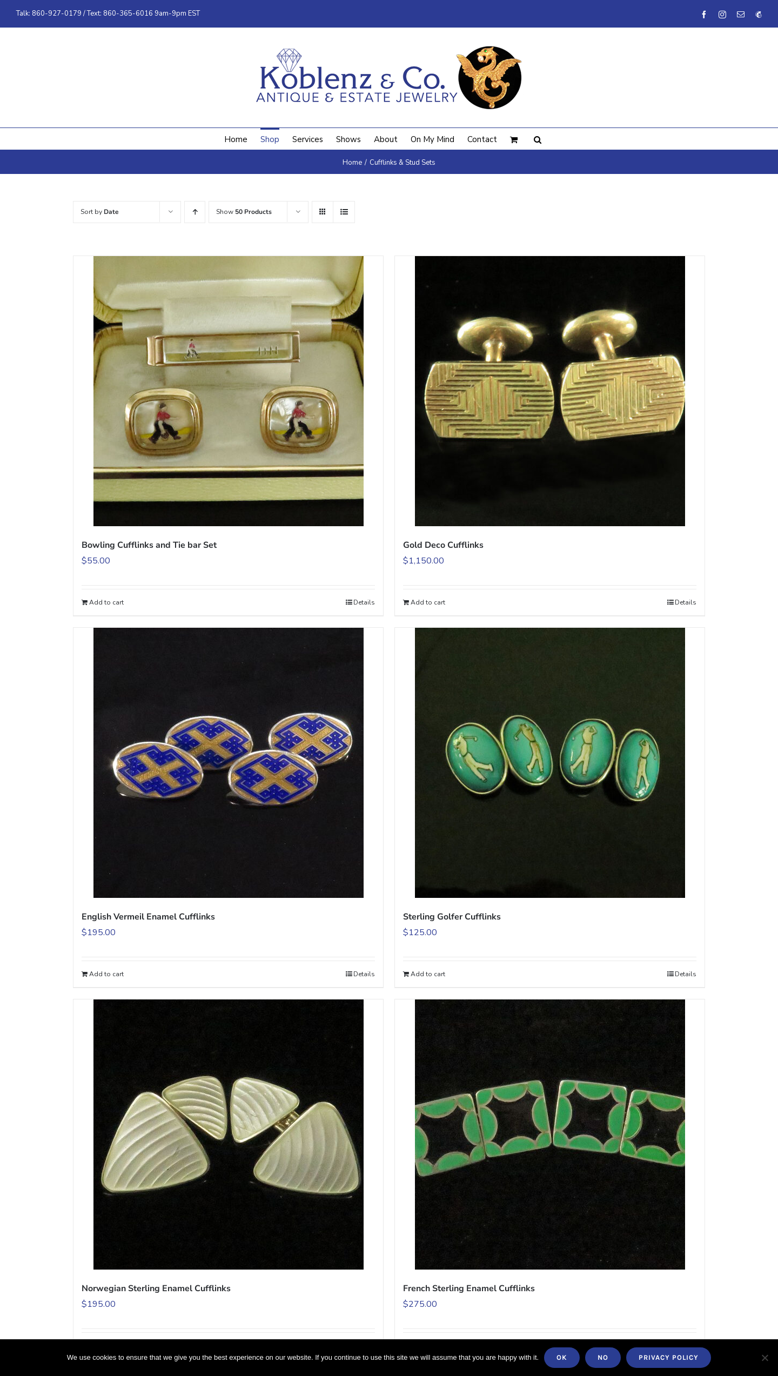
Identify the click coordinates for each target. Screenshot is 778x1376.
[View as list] (343, 212)
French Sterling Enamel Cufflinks (469, 1288)
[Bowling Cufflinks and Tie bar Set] (228, 391)
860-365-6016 (128, 13)
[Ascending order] (194, 212)
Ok (561, 1357)
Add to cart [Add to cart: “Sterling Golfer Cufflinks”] (428, 974)
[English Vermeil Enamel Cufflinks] (228, 763)
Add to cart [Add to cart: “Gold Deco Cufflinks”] (428, 602)
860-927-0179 (57, 13)
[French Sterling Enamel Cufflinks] (550, 1134)
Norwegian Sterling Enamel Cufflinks (156, 1288)
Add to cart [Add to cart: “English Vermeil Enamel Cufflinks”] (106, 974)
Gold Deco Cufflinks (443, 545)
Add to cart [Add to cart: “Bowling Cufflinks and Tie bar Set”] (106, 602)
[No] (764, 1357)
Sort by (100, 211)
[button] (537, 139)
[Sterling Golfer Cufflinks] (550, 763)
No (603, 1357)
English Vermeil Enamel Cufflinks (148, 917)
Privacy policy (669, 1357)
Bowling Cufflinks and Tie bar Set (149, 545)
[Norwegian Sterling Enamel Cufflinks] (228, 1134)
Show (244, 211)
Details (364, 602)
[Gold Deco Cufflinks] (550, 391)
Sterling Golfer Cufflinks (452, 917)
